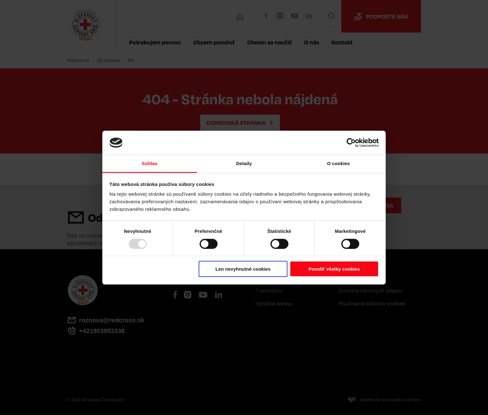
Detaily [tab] (244, 163)
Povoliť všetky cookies (334, 269)
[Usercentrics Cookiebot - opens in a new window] (351, 142)
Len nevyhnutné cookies (242, 269)
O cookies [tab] (338, 163)
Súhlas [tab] (149, 163)
